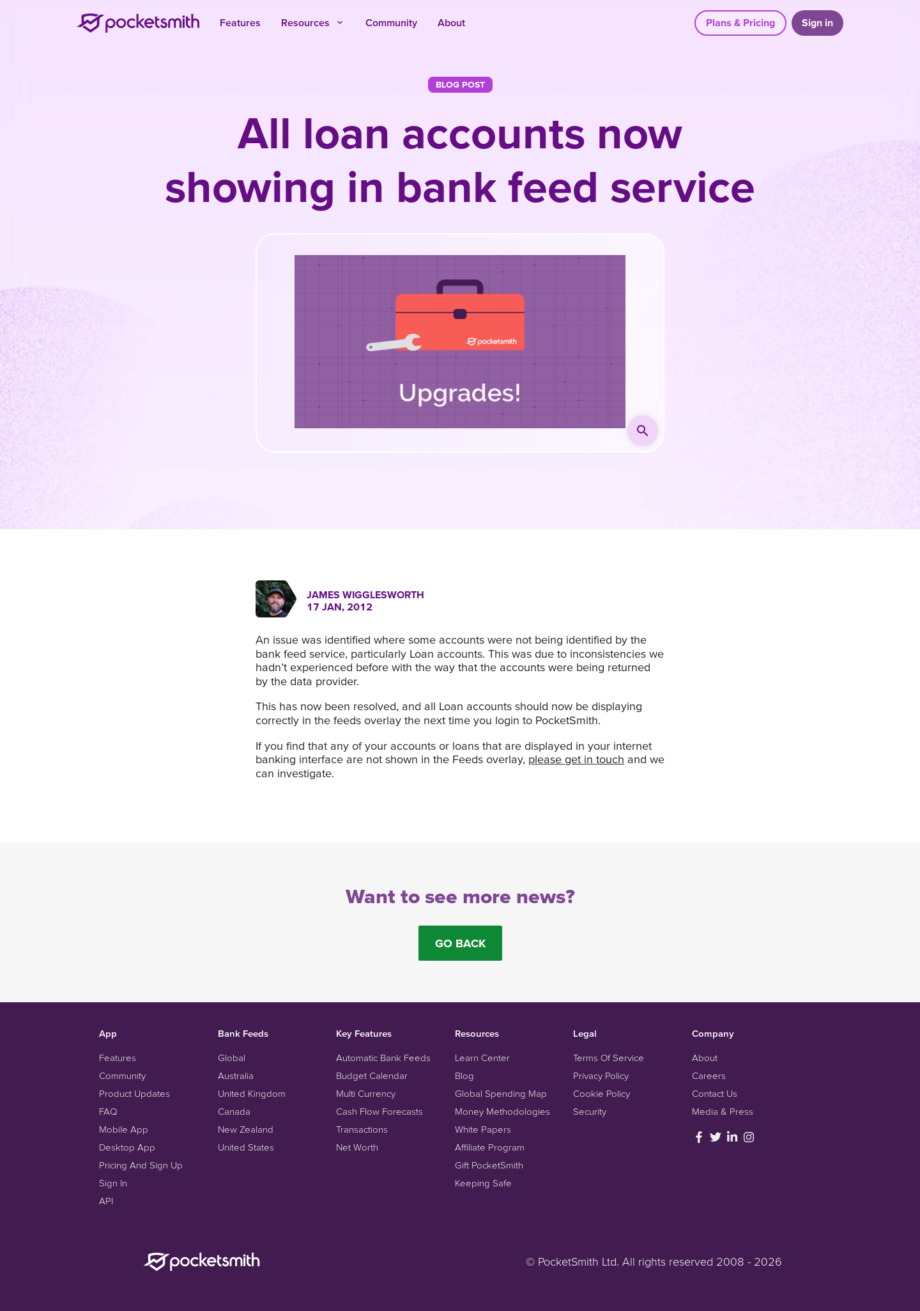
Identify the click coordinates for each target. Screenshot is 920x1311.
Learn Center (482, 1057)
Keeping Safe (483, 1182)
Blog (464, 1075)
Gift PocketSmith (489, 1165)
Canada (234, 1111)
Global (231, 1057)
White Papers (483, 1129)
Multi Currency (365, 1093)
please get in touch (576, 759)
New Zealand (245, 1129)
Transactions (362, 1129)
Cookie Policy (601, 1093)
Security (589, 1111)
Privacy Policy (601, 1075)
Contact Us (714, 1093)
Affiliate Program (490, 1147)
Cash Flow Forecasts (379, 1111)
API (106, 1200)
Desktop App (127, 1147)
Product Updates (134, 1093)
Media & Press (722, 1111)
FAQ (108, 1111)
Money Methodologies (502, 1111)
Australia (236, 1075)
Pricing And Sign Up (141, 1165)
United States (246, 1147)
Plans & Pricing (740, 22)
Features (240, 22)
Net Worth (357, 1147)
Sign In (113, 1182)
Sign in (817, 22)
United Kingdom (252, 1093)
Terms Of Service (608, 1057)
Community (391, 22)
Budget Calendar (372, 1075)
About (451, 22)
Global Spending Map (501, 1093)
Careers (709, 1075)
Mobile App (123, 1129)
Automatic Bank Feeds (383, 1057)
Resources (313, 22)
